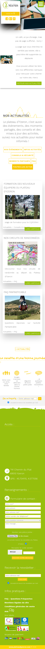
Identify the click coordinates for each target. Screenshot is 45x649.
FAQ (34, 161)
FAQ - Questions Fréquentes (18, 599)
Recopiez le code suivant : (23, 548)
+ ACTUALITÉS (22, 349)
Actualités (7, 227)
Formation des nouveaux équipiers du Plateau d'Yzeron (19, 187)
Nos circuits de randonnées (21, 238)
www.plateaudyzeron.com (19, 647)
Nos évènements (13, 149)
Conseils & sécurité (22, 155)
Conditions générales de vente (20, 606)
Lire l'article (33, 229)
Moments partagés (19, 161)
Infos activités (32, 149)
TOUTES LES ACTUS (22, 167)
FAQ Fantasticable (15, 292)
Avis (9, 611)
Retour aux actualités (29, 83)
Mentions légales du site (17, 602)
